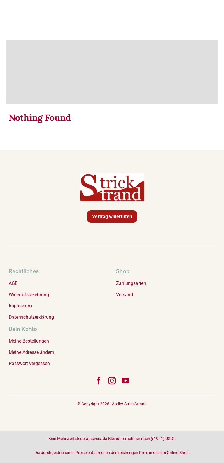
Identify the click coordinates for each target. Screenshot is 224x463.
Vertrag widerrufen (112, 216)
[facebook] (98, 380)
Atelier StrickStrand (129, 403)
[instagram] (112, 380)
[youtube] (125, 380)
